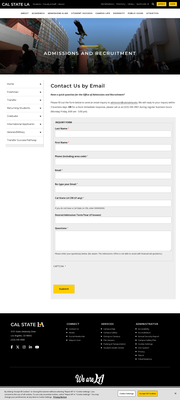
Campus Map (109, 329)
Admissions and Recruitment (90, 53)
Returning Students (18, 108)
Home (10, 84)
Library (131, 4)
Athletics (152, 13)
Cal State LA (16, 4)
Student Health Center (114, 348)
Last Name (61, 128)
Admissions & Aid (58, 13)
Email (58, 170)
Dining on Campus (112, 336)
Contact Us (74, 329)
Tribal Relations (145, 359)
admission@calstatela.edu (124, 102)
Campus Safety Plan (147, 340)
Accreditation (144, 333)
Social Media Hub (77, 336)
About (25, 13)
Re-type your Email (65, 184)
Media (72, 333)
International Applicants (20, 124)
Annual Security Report (148, 336)
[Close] (175, 395)
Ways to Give (75, 340)
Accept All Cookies (147, 395)
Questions (61, 228)
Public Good (135, 13)
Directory (120, 4)
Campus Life (102, 13)
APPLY (161, 4)
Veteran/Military (16, 132)
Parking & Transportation (115, 344)
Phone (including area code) (70, 156)
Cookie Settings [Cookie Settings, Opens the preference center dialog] (127, 395)
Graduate (12, 116)
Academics (38, 13)
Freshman (12, 92)
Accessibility (143, 329)
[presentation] (74, 274)
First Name (61, 142)
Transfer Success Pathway (22, 140)
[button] (142, 4)
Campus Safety (110, 333)
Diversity (119, 13)
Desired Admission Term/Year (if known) (78, 215)
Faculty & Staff (49, 4)
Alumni (61, 4)
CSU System (143, 348)
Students (37, 4)
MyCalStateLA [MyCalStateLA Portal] (107, 4)
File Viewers (109, 340)
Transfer (11, 100)
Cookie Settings (145, 344)
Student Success (82, 13)
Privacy (141, 352)
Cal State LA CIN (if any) (68, 198)
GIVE (173, 4)
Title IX (141, 355)
